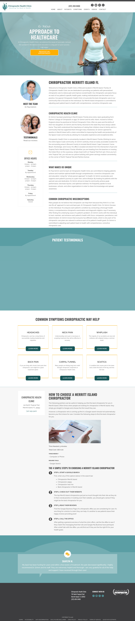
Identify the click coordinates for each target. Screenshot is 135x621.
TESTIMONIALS (30, 137)
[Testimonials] (67, 564)
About (59, 9)
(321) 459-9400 (74, 6)
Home (53, 9)
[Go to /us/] (30, 90)
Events (87, 9)
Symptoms (78, 9)
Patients (68, 9)
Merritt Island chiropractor (94, 101)
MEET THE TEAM (30, 104)
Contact (102, 9)
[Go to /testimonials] (30, 124)
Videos (94, 9)
